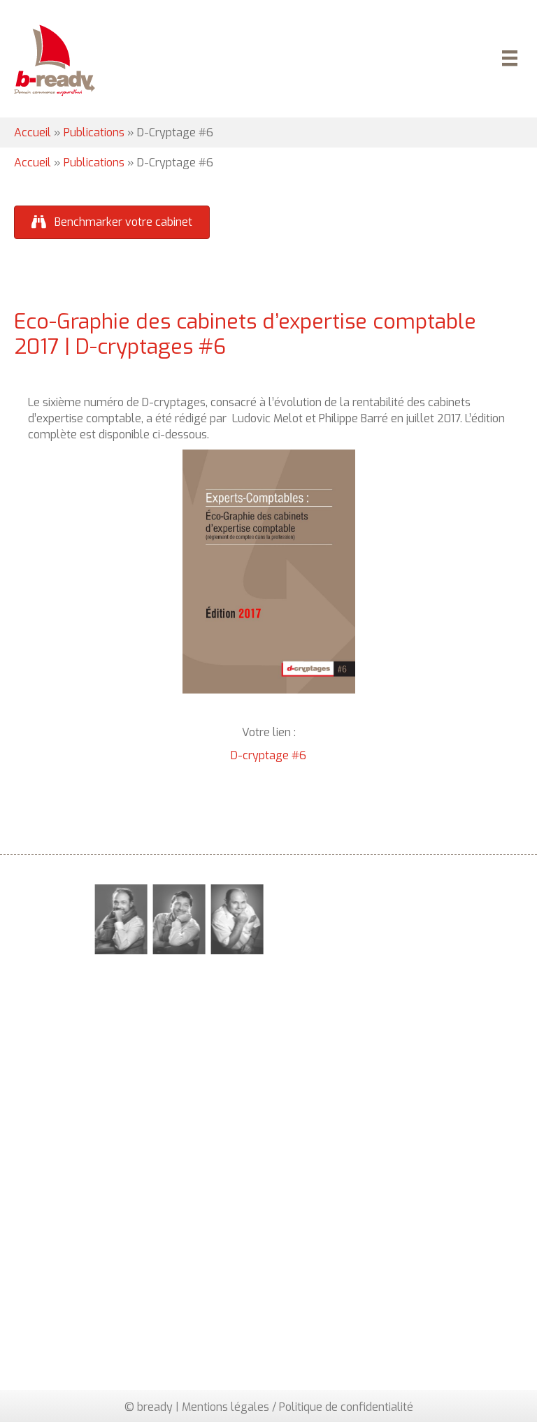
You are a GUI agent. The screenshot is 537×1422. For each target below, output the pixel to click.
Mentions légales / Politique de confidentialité (297, 1407)
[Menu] (507, 60)
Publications (94, 132)
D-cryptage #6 (268, 755)
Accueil (32, 132)
